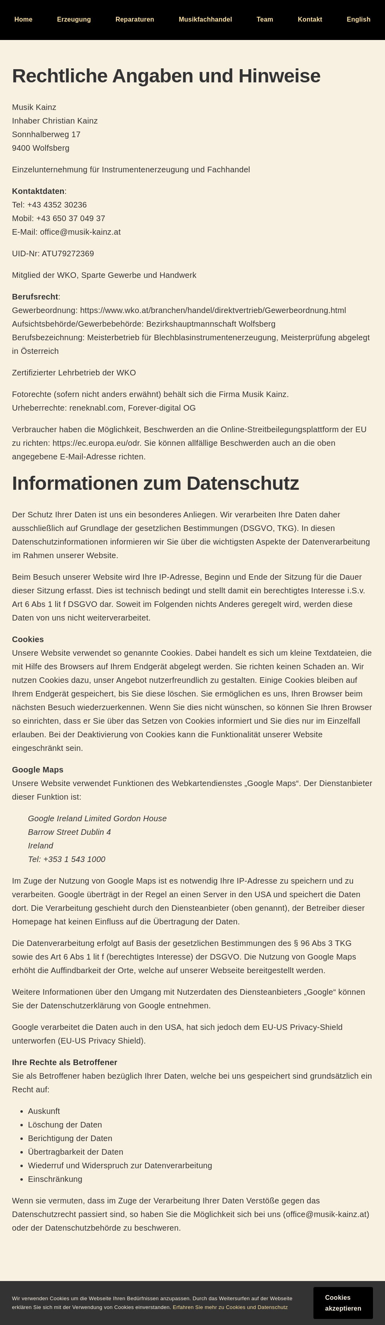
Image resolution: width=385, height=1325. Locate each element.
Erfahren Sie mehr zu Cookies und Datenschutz (230, 1307)
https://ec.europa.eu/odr (95, 443)
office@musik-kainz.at (80, 231)
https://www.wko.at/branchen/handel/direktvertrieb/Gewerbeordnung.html (213, 310)
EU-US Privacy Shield (101, 1040)
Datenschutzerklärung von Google (102, 1005)
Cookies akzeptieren (343, 1303)
